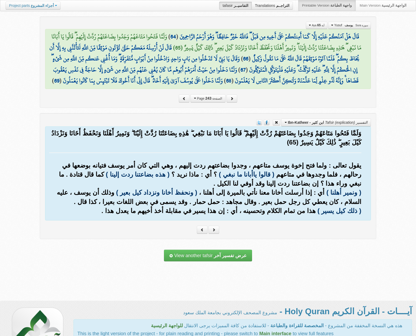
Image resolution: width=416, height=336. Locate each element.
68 (228, 81)
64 (173, 36)
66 (245, 59)
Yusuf (349, 25)
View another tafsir (208, 255)
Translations (272, 5)
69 (56, 81)
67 (243, 70)
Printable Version (327, 5)
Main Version (383, 5)
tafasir (235, 5)
